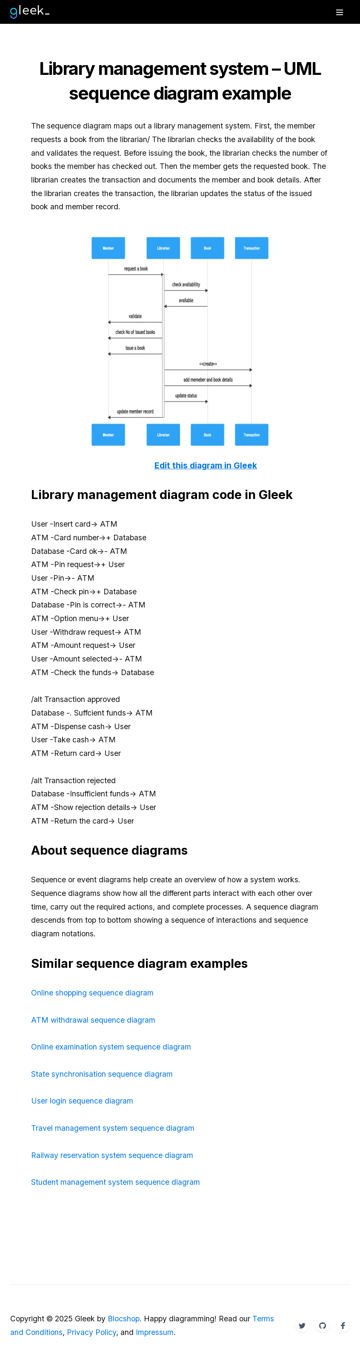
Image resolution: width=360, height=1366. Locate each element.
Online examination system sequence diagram (111, 1046)
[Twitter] (302, 1325)
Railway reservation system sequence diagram (112, 1155)
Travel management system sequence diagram (112, 1128)
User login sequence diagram (82, 1100)
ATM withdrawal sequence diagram (93, 1019)
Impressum (155, 1332)
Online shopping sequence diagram (92, 992)
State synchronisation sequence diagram (102, 1073)
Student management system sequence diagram (115, 1182)
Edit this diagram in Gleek (205, 465)
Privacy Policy (91, 1332)
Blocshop (124, 1318)
